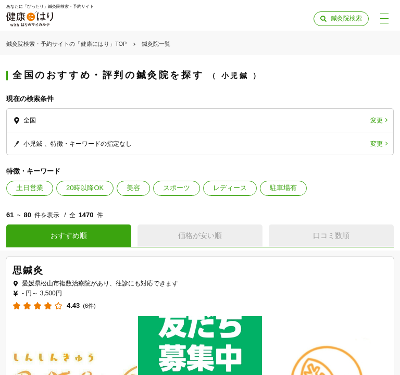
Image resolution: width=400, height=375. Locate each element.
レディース (230, 188)
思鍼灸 (27, 270)
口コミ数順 (331, 235)
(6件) (89, 306)
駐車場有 (283, 188)
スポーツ (176, 188)
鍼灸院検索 (346, 18)
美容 (133, 188)
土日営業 (29, 188)
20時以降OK (85, 188)
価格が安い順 (200, 235)
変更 (376, 120)
